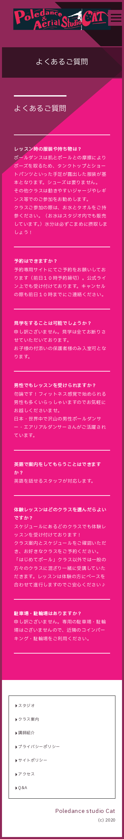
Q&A (22, 788)
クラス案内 (28, 719)
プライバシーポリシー (39, 747)
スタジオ (26, 706)
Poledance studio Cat (85, 811)
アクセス (26, 774)
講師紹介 (26, 733)
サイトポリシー (33, 760)
